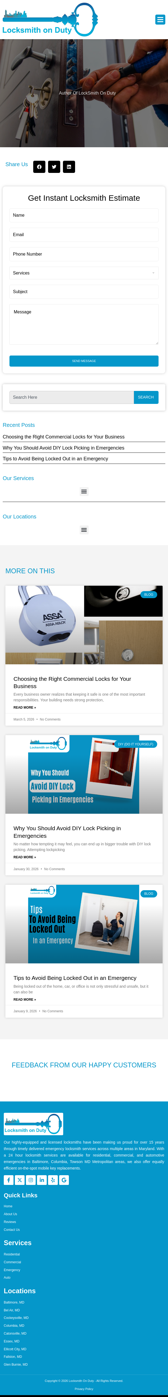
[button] (160, 20)
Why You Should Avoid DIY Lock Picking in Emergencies (64, 448)
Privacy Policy (84, 1389)
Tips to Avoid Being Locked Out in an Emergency (55, 458)
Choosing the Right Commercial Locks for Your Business (64, 437)
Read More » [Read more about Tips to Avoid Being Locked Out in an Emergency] (25, 999)
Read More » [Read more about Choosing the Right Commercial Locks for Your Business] (25, 707)
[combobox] (71, 397)
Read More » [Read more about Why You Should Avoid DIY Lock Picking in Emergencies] (25, 857)
